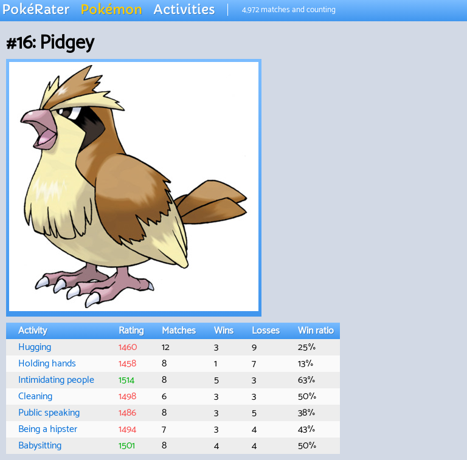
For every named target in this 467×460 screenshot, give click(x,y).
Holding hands (47, 363)
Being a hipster (47, 429)
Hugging (34, 347)
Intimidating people (56, 380)
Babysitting (39, 446)
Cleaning (35, 396)
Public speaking (49, 413)
